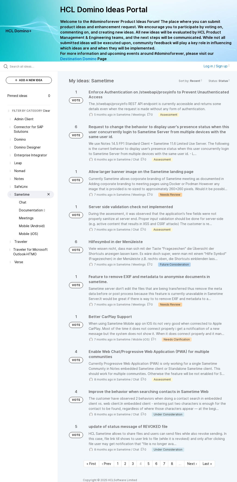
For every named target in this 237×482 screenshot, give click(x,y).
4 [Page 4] (141, 464)
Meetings (139, 114)
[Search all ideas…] (31, 66)
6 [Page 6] (156, 464)
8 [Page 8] (172, 464)
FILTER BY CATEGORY (24, 110)
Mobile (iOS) (141, 339)
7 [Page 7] (164, 464)
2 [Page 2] (125, 464)
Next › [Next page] (192, 464)
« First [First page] (91, 464)
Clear (46, 110)
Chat (136, 159)
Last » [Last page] (207, 464)
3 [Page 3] (133, 464)
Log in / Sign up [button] (217, 66)
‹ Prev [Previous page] (106, 464)
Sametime (123, 114)
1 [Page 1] (117, 464)
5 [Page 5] (148, 464)
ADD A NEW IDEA (28, 80)
